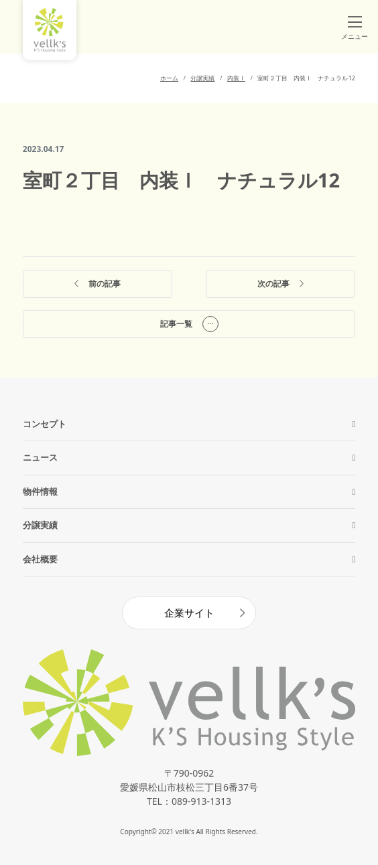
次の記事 (280, 284)
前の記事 (97, 284)
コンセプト (44, 424)
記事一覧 (189, 324)
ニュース (40, 457)
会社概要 (40, 559)
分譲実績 (40, 525)
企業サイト (189, 612)
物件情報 (40, 491)
